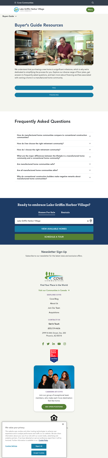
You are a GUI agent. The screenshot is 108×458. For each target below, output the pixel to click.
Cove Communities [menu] (23, 3)
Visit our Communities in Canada (54, 290)
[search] (92, 3)
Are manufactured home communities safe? (36, 164)
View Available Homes (54, 228)
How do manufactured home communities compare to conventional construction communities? (52, 136)
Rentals (65, 212)
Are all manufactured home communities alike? (37, 170)
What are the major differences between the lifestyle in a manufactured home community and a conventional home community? (51, 157)
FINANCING (54, 95)
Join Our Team (54, 308)
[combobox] (54, 221)
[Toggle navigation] (90, 9)
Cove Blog (54, 299)
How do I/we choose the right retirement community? (40, 143)
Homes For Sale (46, 212)
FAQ (54, 88)
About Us (54, 303)
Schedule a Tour (54, 236)
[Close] (63, 439)
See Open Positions (54, 407)
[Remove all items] (87, 220)
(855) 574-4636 (54, 328)
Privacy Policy (54, 436)
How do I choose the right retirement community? (38, 149)
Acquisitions (54, 312)
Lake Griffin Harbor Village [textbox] (28, 221)
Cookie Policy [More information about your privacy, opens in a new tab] (43, 456)
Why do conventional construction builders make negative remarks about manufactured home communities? (48, 177)
